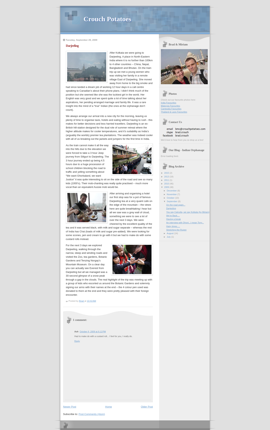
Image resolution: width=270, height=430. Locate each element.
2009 (167, 187)
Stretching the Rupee (176, 230)
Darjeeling (171, 208)
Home (108, 406)
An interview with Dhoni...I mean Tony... (185, 222)
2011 (167, 180)
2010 (167, 183)
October (171, 198)
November (172, 194)
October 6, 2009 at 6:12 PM (93, 331)
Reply (77, 341)
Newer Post (69, 406)
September (172, 201)
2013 (167, 176)
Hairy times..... (173, 226)
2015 (167, 173)
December (172, 190)
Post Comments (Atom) (92, 414)
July (169, 237)
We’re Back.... (173, 215)
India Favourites (168, 103)
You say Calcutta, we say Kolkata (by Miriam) (187, 212)
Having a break (173, 219)
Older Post (147, 406)
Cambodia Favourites (171, 109)
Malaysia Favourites (170, 106)
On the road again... (175, 205)
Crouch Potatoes (107, 19)
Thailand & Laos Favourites (174, 112)
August (170, 233)
